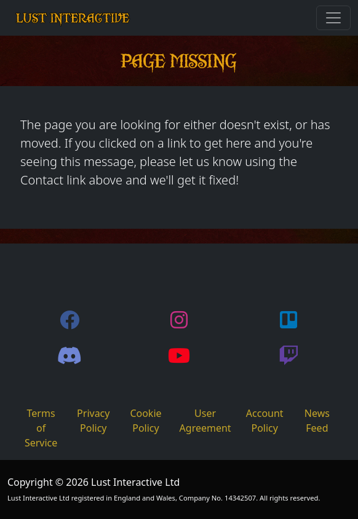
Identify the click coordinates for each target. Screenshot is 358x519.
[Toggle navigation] (333, 18)
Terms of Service (41, 428)
